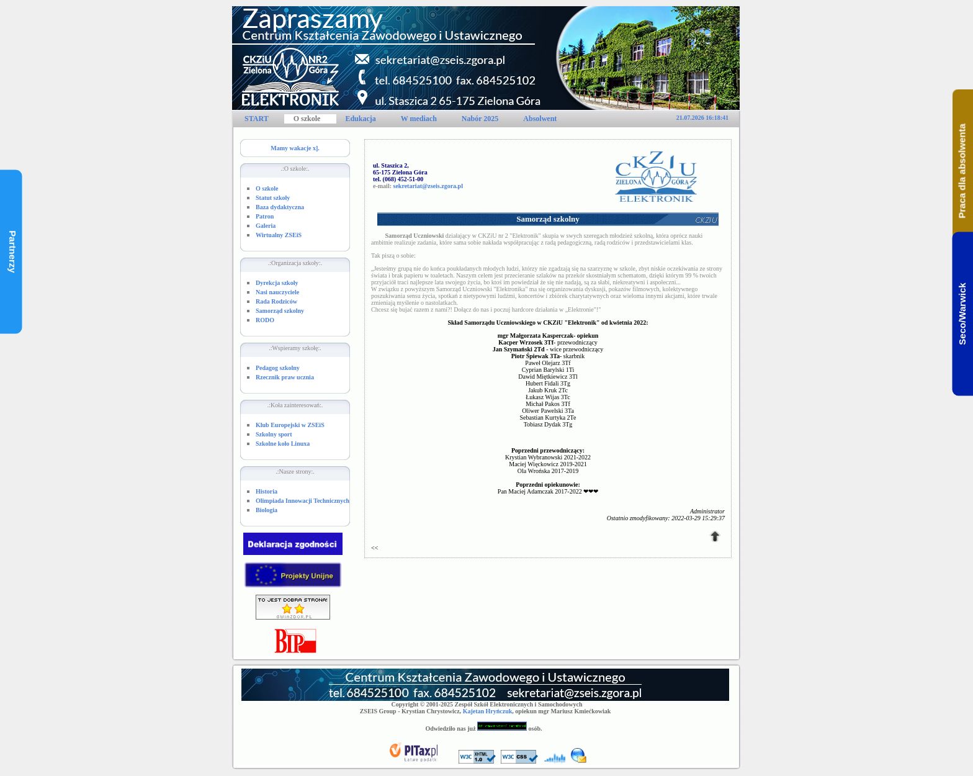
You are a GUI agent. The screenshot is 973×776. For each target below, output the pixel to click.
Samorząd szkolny (280, 310)
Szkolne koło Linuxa (283, 443)
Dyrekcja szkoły (277, 282)
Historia (266, 491)
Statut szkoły (273, 197)
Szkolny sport (274, 434)
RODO (265, 320)
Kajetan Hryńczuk (488, 711)
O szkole (307, 118)
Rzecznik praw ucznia (285, 377)
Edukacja (360, 118)
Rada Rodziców (276, 301)
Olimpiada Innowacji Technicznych (302, 500)
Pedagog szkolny (278, 367)
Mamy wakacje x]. (295, 148)
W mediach (419, 118)
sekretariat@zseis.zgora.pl (428, 186)
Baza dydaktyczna (280, 207)
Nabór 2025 (480, 118)
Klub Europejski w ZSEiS (290, 425)
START (256, 118)
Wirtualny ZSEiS (279, 235)
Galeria (266, 225)
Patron (265, 216)
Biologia (266, 510)
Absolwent (540, 118)
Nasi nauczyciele (277, 292)
